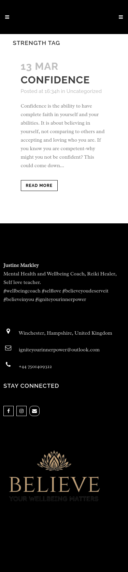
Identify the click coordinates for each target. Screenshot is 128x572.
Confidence (55, 80)
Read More (39, 185)
